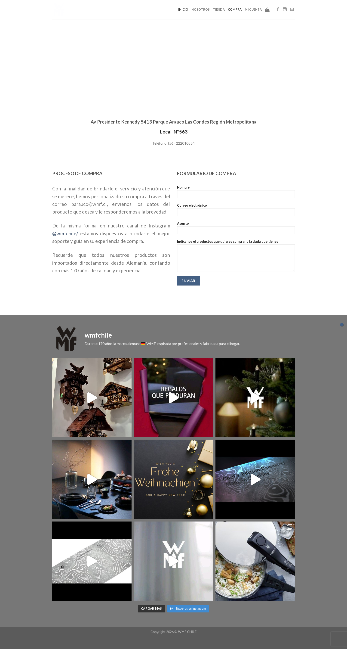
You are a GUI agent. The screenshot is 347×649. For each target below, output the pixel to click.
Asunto (236, 229)
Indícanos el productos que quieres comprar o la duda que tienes (236, 257)
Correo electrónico (236, 211)
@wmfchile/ (65, 233)
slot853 (1, 648)
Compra (235, 9)
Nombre (236, 193)
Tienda (219, 9)
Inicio (183, 9)
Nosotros (200, 9)
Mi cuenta (253, 9)
